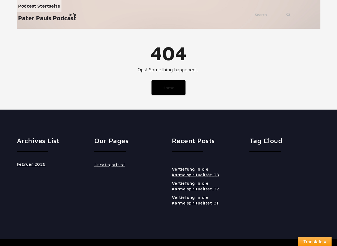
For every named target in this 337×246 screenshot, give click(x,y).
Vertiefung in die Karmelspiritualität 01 (195, 200)
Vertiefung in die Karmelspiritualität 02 (195, 186)
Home (168, 87)
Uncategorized (109, 164)
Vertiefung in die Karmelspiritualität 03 (195, 172)
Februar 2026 (31, 164)
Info (72, 14)
